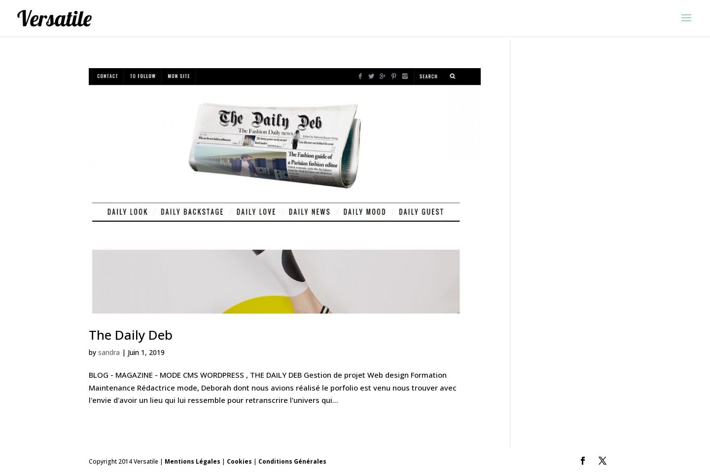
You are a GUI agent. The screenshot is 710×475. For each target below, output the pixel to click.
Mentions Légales (192, 461)
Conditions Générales (292, 461)
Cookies (239, 461)
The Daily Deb (131, 335)
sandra (109, 352)
